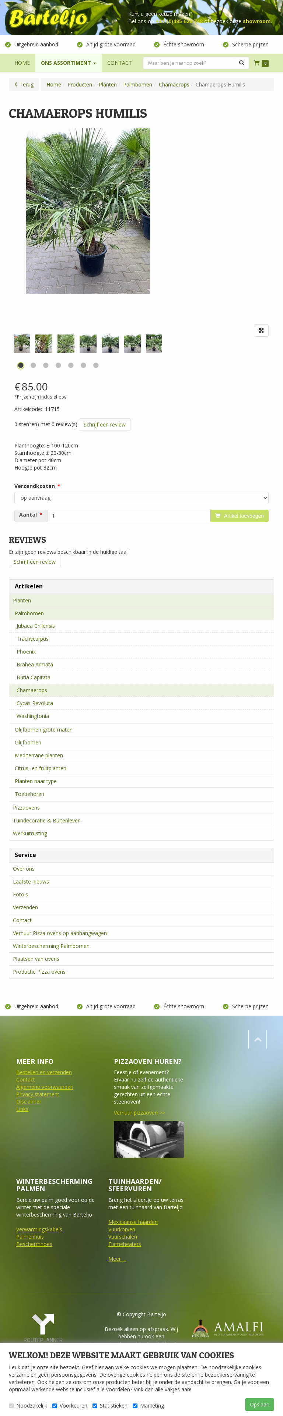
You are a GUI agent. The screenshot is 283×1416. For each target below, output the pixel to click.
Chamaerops (32, 690)
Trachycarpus (33, 638)
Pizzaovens (26, 807)
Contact (22, 920)
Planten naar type (36, 781)
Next (163, 348)
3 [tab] (45, 365)
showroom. (257, 21)
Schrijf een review (105, 424)
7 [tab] (95, 365)
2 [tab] (33, 365)
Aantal (28, 514)
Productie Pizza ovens (39, 971)
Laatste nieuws (31, 881)
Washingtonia (33, 715)
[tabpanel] (88, 343)
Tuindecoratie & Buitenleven (47, 820)
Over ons (24, 868)
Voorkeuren (69, 1405)
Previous (12, 348)
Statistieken (109, 1405)
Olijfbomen (28, 742)
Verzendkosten (34, 485)
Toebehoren (29, 793)
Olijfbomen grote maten (44, 729)
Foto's (20, 894)
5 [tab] (70, 365)
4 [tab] (58, 365)
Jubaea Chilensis (36, 625)
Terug (27, 84)
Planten (22, 600)
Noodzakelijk (28, 1405)
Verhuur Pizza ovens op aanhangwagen (60, 933)
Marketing (148, 1405)
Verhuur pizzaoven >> (139, 1112)
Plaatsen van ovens (36, 958)
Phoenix (26, 651)
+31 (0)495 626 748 (179, 21)
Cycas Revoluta (35, 703)
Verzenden (25, 907)
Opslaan (259, 1404)
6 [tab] (83, 365)
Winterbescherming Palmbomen (51, 945)
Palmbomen (29, 613)
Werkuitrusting (30, 833)
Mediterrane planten (39, 755)
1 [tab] (20, 365)
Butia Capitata (33, 677)
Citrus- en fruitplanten (40, 768)
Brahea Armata (35, 664)
